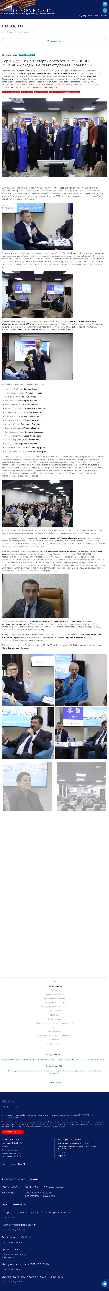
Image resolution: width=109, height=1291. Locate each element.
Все (54, 982)
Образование (63, 1156)
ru (105, 10)
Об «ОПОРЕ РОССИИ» (11, 1140)
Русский (6, 1101)
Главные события (23, 32)
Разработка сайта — (13, 1164)
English (15, 1101)
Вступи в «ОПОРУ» (12, 1132)
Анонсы (54, 990)
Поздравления (54, 1031)
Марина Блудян (41, 92)
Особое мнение (54, 1019)
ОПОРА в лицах (54, 1011)
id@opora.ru (8, 1192)
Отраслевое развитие (54, 1002)
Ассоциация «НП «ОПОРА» (12, 1143)
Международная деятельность (54, 1007)
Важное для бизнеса (54, 994)
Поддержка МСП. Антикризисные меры (54, 1035)
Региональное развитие (54, 998)
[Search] (15, 1107)
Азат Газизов (27, 92)
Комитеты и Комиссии (10, 1150)
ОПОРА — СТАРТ (54, 1044)
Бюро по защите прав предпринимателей (54, 1023)
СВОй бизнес (54, 1040)
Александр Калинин (11, 92)
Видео (54, 1027)
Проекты (61, 1152)
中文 (22, 1101)
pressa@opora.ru (8, 1257)
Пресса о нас (54, 1015)
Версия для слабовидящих (93, 15)
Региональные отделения (38, 1192)
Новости (10, 32)
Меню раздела (55, 41)
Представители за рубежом (39, 1196)
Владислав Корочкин (70, 92)
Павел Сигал (55, 92)
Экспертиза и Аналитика (11, 1157)
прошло (29, 562)
